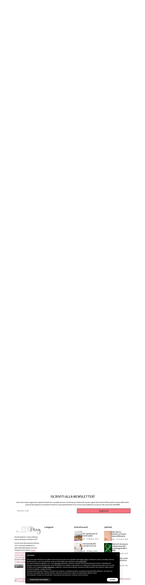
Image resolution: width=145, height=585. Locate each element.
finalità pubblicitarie (48, 567)
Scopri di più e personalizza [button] (39, 579)
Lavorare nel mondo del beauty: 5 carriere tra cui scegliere (85, 546)
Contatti (17, 578)
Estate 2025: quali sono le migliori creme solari (85, 535)
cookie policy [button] (82, 561)
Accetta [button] (112, 579)
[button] (117, 555)
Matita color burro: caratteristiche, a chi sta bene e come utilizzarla (115, 534)
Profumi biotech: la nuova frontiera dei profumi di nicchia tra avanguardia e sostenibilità (116, 547)
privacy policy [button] (84, 559)
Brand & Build (125, 578)
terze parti (57, 563)
